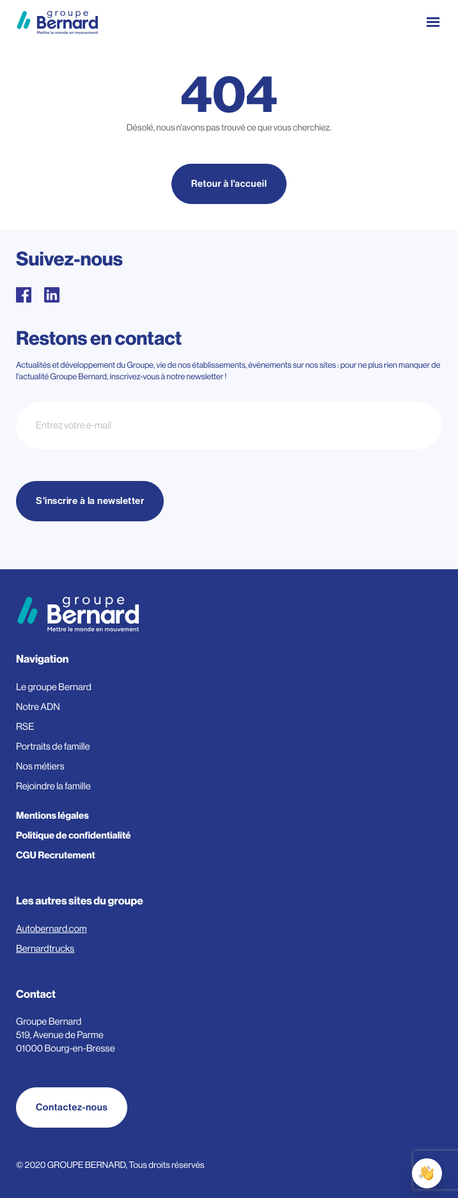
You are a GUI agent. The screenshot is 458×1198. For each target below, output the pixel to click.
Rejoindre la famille (53, 786)
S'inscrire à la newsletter (90, 501)
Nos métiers (40, 766)
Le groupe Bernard (53, 687)
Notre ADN (38, 707)
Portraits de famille (53, 747)
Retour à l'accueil (229, 184)
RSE (25, 727)
